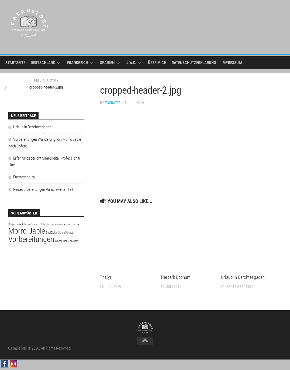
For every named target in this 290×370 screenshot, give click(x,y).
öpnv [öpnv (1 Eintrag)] (76, 241)
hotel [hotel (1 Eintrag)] (68, 224)
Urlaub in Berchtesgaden (243, 277)
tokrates (112, 103)
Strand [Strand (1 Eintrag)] (61, 232)
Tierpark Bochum (175, 277)
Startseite (15, 62)
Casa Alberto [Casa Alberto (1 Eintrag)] (23, 224)
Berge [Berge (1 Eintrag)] (11, 224)
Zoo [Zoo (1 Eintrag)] (70, 241)
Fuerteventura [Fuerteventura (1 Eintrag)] (57, 224)
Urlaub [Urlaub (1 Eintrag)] (69, 232)
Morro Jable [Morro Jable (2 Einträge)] (26, 230)
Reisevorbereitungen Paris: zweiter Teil (43, 189)
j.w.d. (131, 62)
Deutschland (43, 62)
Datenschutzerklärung (194, 62)
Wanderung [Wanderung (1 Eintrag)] (61, 241)
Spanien (107, 62)
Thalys (106, 277)
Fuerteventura (24, 177)
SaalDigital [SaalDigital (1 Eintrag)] (51, 232)
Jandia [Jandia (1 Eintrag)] (75, 224)
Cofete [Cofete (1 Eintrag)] (34, 224)
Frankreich (77, 62)
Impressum (232, 62)
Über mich (157, 62)
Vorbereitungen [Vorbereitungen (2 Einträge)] (31, 239)
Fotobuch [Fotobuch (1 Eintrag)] (44, 224)
